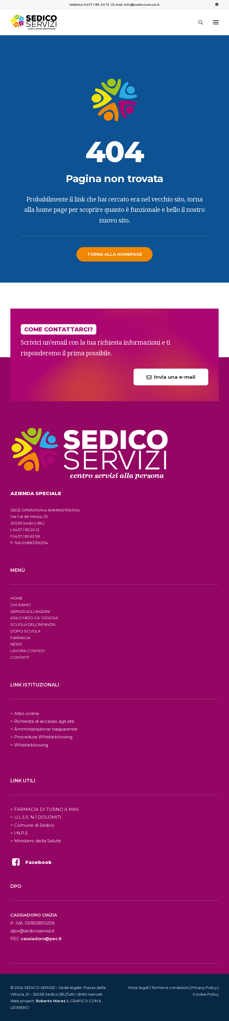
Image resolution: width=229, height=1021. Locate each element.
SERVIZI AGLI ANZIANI (30, 611)
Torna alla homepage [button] (114, 254)
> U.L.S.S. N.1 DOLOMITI (35, 817)
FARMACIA (20, 637)
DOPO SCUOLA (25, 631)
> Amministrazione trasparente (44, 729)
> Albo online (24, 713)
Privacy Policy (204, 987)
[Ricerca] (198, 22)
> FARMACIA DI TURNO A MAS (44, 809)
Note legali (138, 987)
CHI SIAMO (20, 604)
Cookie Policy (206, 994)
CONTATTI (19, 657)
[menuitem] (216, 4)
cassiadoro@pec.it (41, 938)
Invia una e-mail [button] (171, 377)
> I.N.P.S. (19, 833)
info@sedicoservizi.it (141, 5)
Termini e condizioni (170, 987)
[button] (216, 4)
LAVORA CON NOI (27, 650)
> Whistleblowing (29, 745)
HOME (16, 598)
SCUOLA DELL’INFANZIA (32, 624)
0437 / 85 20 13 (96, 5)
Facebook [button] (38, 862)
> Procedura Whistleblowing (41, 737)
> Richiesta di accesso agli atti (42, 721)
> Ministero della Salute (35, 840)
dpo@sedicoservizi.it (32, 931)
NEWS (16, 644)
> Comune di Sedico (32, 825)
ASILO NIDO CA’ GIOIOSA (34, 617)
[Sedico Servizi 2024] (33, 22)
